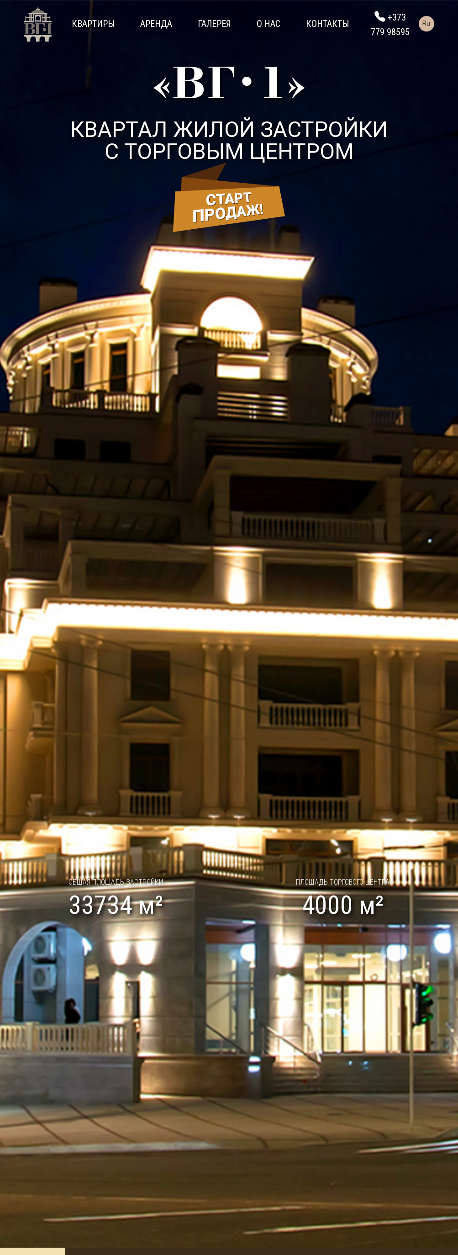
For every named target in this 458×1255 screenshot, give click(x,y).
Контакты (327, 23)
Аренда (156, 23)
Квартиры (93, 23)
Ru (426, 23)
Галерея (214, 23)
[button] (34, 627)
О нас (268, 23)
